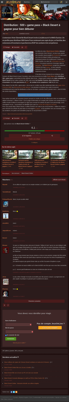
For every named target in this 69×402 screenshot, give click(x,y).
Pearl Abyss (51, 76)
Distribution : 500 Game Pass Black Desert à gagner (34, 95)
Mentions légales (23, 397)
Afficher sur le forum (59, 179)
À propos (15, 397)
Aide (2, 399)
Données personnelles (48, 397)
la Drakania (56, 55)
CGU (30, 397)
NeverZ (4, 238)
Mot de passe (9, 328)
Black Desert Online (24, 17)
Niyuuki (4, 184)
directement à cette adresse (22, 87)
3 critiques (35, 142)
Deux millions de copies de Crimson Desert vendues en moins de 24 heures (26, 362)
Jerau (4, 277)
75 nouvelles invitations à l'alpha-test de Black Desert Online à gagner (57, 163)
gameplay (38, 65)
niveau (48, 67)
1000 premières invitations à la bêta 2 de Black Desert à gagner (41, 163)
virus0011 (5, 223)
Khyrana (5, 289)
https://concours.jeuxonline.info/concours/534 (19, 114)
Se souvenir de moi (13, 335)
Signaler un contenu (60, 397)
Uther (6, 33)
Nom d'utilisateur (10, 320)
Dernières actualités (9, 357)
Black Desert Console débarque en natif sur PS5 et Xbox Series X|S (24, 378)
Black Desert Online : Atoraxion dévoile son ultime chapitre (21, 383)
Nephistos (5, 211)
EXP (27, 82)
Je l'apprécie (26, 135)
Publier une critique (34, 139)
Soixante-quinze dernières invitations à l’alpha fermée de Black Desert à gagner (26, 164)
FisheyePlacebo (7, 199)
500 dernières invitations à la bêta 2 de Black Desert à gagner (9, 163)
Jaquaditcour (6, 230)
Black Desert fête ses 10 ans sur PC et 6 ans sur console (21, 373)
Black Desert (48, 65)
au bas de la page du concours (47, 104)
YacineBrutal (6, 192)
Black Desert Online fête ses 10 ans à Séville (17, 367)
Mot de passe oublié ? (19, 343)
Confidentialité (37, 397)
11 (43, 33)
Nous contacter (8, 399)
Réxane (4, 245)
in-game (37, 108)
